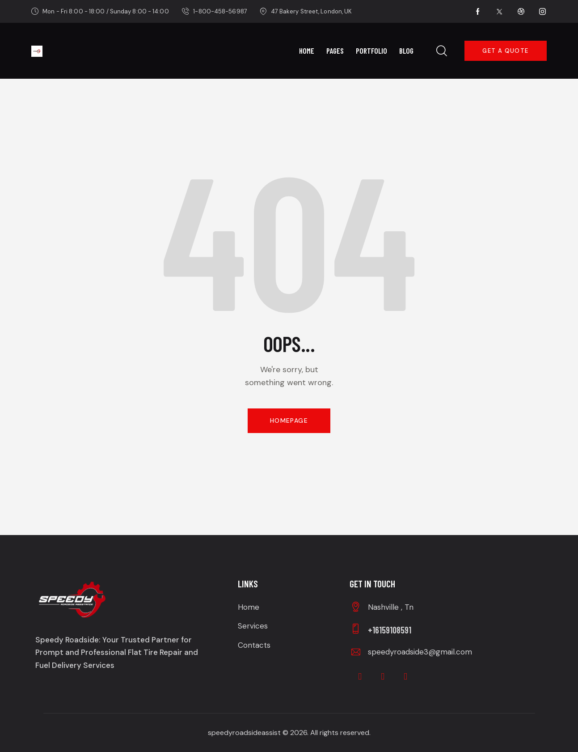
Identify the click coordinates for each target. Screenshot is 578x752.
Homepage (289, 420)
